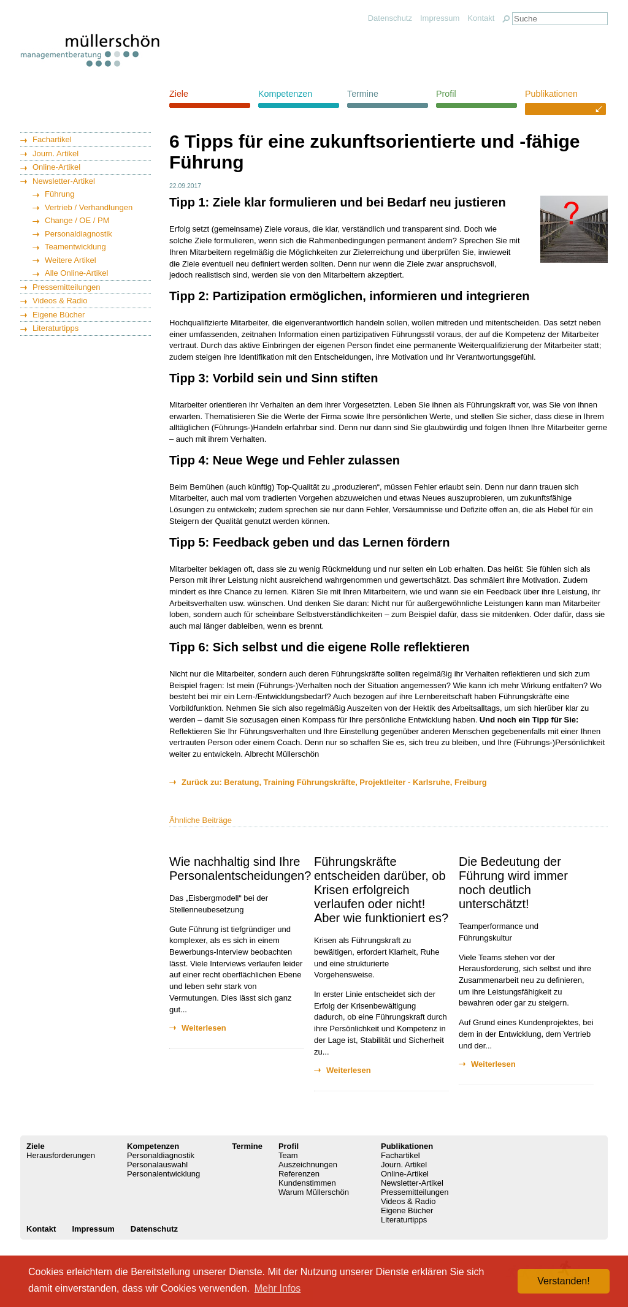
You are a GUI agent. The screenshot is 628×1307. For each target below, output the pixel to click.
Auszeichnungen (307, 1164)
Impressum (439, 18)
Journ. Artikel (55, 153)
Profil (446, 94)
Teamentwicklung (75, 246)
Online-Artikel (56, 167)
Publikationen (551, 94)
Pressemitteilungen (67, 287)
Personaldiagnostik (78, 233)
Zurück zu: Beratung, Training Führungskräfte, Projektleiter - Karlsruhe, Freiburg (334, 782)
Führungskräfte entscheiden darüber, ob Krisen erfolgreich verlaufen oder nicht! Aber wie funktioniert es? (381, 890)
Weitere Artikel (70, 260)
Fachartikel (52, 139)
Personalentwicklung (163, 1173)
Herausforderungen (60, 1155)
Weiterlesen (204, 1027)
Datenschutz (390, 18)
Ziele (178, 94)
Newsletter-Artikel (64, 181)
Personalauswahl (157, 1164)
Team (288, 1155)
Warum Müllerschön (313, 1192)
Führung (59, 194)
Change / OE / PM (77, 220)
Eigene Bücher (59, 314)
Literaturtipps (55, 328)
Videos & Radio (60, 300)
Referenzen (299, 1173)
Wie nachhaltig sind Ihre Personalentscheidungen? (240, 868)
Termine (362, 94)
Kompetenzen (285, 94)
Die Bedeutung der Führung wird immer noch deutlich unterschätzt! (513, 883)
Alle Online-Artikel (76, 273)
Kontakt (480, 18)
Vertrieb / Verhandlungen (88, 207)
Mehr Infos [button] (278, 1288)
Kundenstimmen (307, 1183)
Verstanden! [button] (563, 1281)
